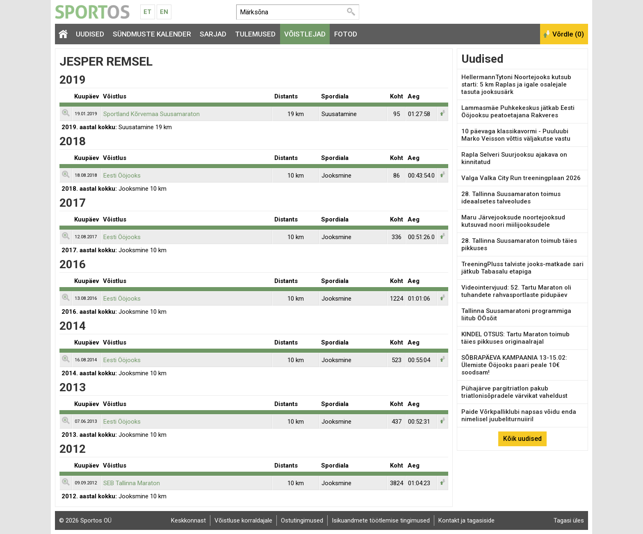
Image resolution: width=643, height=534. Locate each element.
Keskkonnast (188, 520)
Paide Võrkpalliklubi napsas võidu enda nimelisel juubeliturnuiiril (518, 415)
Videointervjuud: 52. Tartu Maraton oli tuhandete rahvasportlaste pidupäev (516, 291)
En (164, 12)
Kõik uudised (522, 439)
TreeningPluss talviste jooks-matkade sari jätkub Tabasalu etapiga (522, 267)
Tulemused (255, 34)
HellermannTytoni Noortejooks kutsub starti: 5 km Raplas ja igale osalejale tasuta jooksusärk (516, 84)
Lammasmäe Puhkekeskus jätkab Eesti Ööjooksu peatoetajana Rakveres (518, 111)
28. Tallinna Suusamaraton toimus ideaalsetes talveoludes (511, 197)
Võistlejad (305, 34)
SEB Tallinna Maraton (131, 483)
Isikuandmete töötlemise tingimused (381, 520)
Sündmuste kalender (152, 34)
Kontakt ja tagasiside (466, 520)
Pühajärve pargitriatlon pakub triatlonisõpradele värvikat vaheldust (514, 392)
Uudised (90, 34)
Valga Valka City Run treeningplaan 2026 (521, 178)
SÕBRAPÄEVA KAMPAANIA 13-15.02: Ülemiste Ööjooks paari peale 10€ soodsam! (514, 365)
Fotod (345, 34)
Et (147, 12)
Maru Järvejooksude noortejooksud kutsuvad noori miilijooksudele (513, 221)
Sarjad (213, 34)
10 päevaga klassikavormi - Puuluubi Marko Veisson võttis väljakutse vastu (515, 135)
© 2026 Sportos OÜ (85, 520)
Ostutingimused (302, 520)
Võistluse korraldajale (243, 520)
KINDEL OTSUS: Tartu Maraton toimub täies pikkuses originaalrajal (515, 338)
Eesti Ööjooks (122, 175)
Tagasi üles (569, 520)
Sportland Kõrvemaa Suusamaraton (151, 114)
